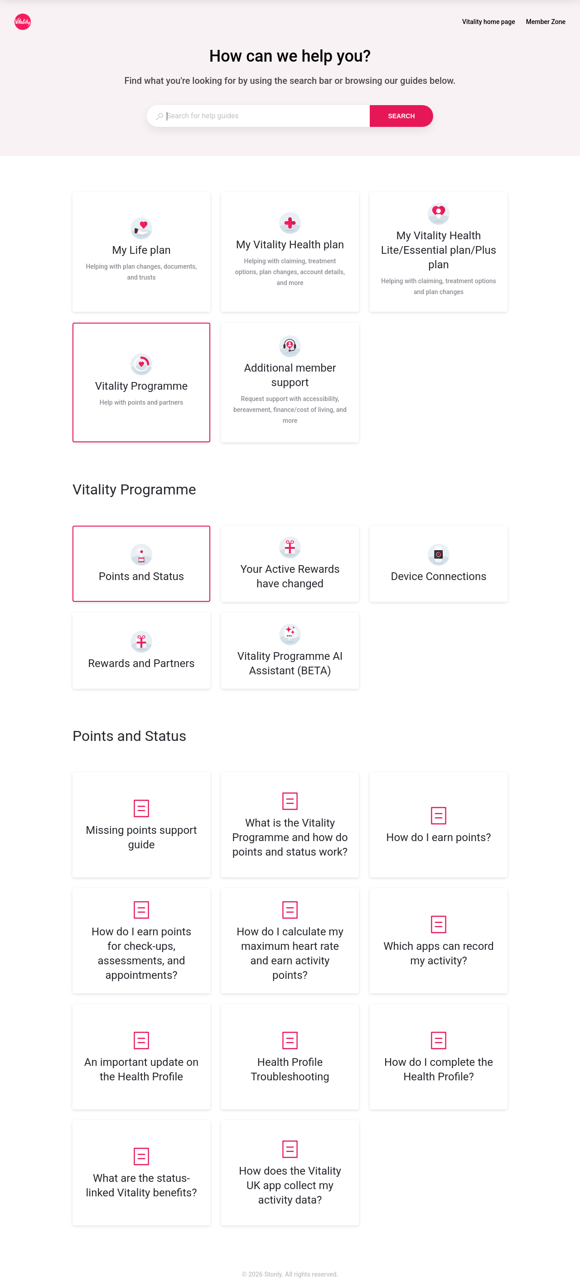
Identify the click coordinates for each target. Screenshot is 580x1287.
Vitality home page (488, 22)
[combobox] (258, 116)
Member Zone (546, 22)
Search (401, 116)
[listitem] (141, 252)
